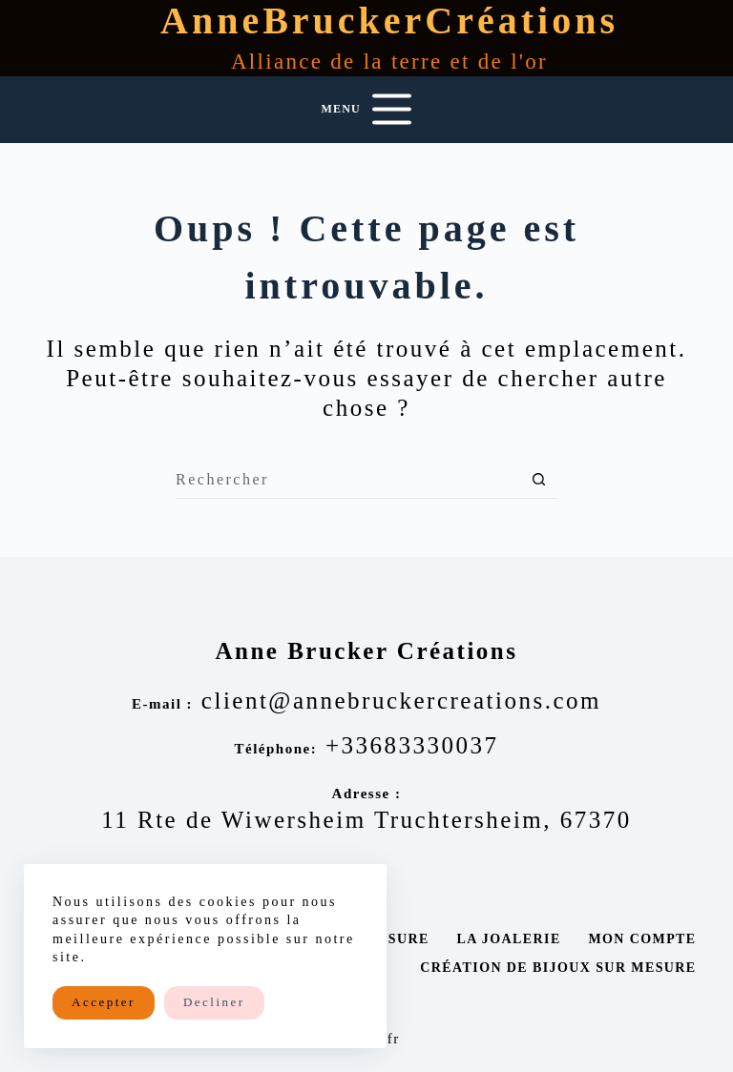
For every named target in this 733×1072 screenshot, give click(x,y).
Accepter (104, 1002)
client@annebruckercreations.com (401, 700)
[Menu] (367, 109)
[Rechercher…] (347, 480)
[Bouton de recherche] (538, 480)
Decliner (214, 1002)
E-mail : (162, 703)
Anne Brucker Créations (366, 651)
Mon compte (642, 939)
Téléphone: (275, 748)
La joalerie (508, 939)
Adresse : (367, 793)
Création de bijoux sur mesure (558, 967)
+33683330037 (412, 745)
